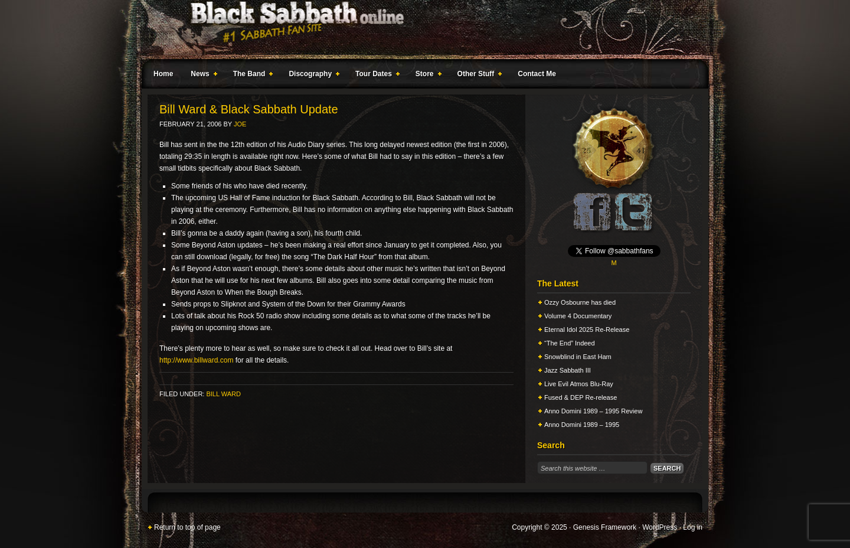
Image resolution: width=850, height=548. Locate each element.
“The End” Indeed (569, 343)
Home (163, 74)
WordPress (659, 527)
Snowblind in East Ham (578, 356)
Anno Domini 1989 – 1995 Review (593, 411)
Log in (692, 527)
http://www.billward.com (196, 360)
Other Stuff (478, 75)
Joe (240, 124)
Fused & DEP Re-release (580, 397)
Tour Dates (375, 75)
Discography (312, 75)
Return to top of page (187, 527)
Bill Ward (223, 393)
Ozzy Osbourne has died (580, 302)
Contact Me (537, 74)
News (201, 75)
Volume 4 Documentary (578, 315)
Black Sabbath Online (419, 29)
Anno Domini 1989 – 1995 (581, 424)
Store (426, 75)
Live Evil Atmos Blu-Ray (578, 383)
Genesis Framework (604, 527)
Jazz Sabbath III (567, 370)
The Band (250, 75)
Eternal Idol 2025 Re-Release (586, 329)
